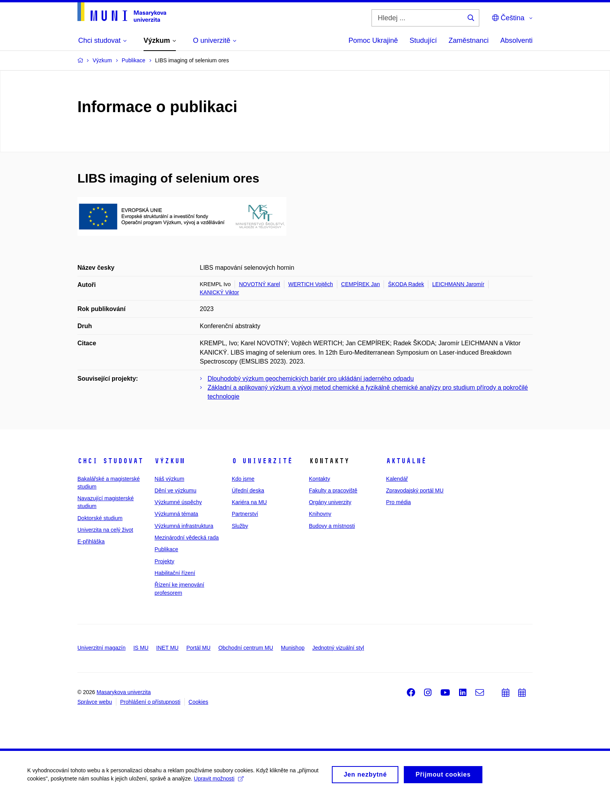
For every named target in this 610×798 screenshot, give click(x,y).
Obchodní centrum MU (245, 648)
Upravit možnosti (218, 781)
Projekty (164, 561)
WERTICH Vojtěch (310, 284)
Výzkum (169, 461)
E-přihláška (91, 541)
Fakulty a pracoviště (333, 490)
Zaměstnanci (469, 40)
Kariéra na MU (249, 502)
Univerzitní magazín (101, 648)
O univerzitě (262, 461)
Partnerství (245, 514)
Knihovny (320, 514)
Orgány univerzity (330, 502)
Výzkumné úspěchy (178, 502)
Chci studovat (110, 461)
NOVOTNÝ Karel (259, 284)
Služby (240, 526)
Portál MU (198, 648)
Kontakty (319, 479)
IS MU (141, 648)
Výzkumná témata (176, 514)
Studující (423, 40)
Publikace (166, 549)
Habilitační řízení (174, 573)
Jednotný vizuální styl (338, 648)
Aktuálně (406, 461)
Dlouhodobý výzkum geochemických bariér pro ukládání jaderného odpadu (311, 378)
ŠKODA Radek (406, 284)
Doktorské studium (100, 518)
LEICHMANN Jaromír (458, 284)
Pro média (398, 502)
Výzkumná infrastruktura (183, 526)
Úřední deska (248, 490)
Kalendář (397, 479)
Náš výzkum (169, 479)
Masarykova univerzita (123, 692)
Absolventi (516, 40)
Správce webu (94, 702)
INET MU (167, 648)
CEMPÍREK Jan (360, 284)
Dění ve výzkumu (175, 490)
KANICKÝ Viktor (219, 292)
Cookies (199, 702)
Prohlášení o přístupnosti (150, 702)
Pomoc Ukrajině (373, 40)
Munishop (293, 648)
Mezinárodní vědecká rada (186, 537)
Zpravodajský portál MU (414, 490)
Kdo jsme (243, 479)
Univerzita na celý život (105, 530)
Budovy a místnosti (332, 526)
